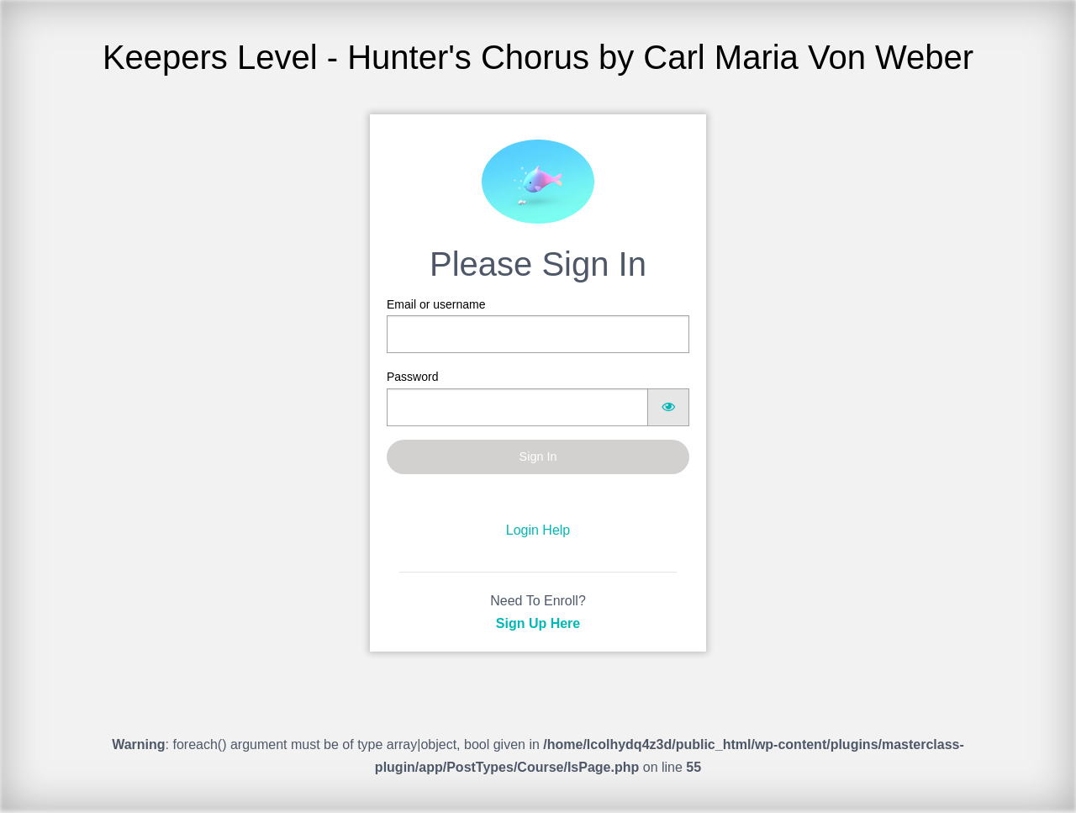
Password (538, 397)
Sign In (538, 456)
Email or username (538, 325)
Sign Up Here (538, 623)
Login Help (538, 530)
